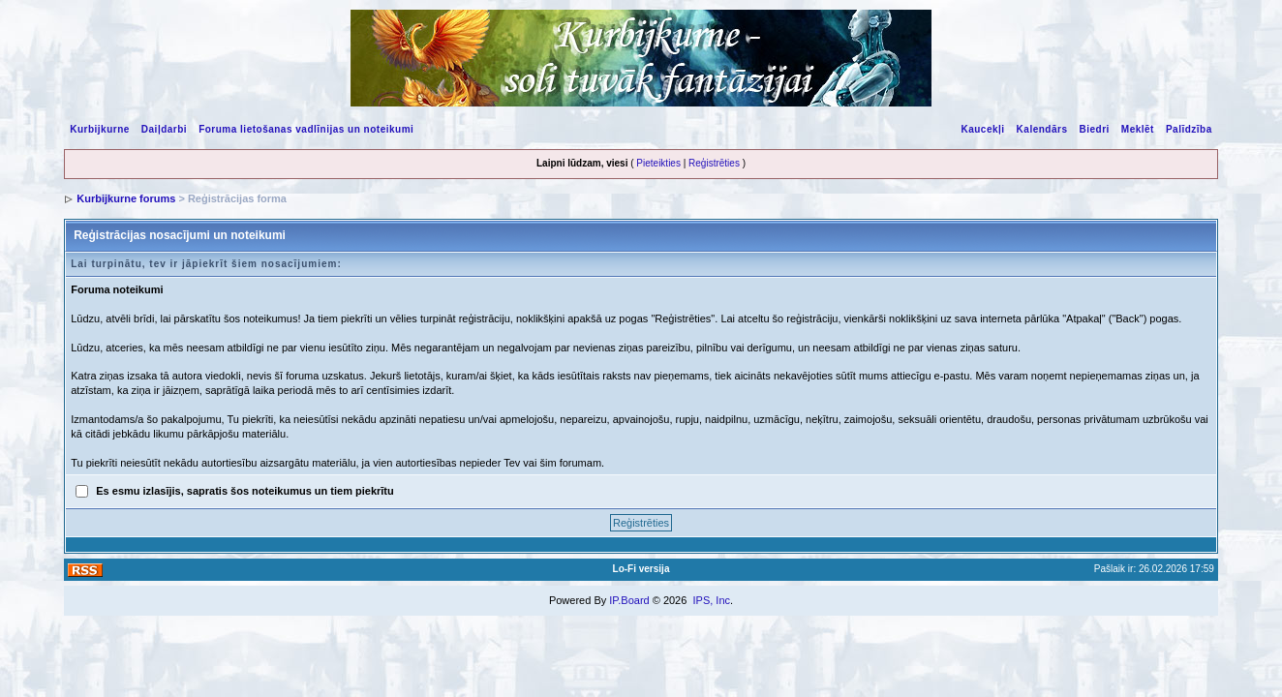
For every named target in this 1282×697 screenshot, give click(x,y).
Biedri (1094, 129)
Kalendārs (1042, 129)
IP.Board (629, 600)
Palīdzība (1189, 129)
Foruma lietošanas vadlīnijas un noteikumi (305, 129)
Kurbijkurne (100, 129)
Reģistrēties (714, 163)
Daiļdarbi (164, 129)
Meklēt (1137, 129)
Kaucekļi (982, 129)
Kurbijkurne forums (125, 198)
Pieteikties (658, 163)
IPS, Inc (711, 600)
